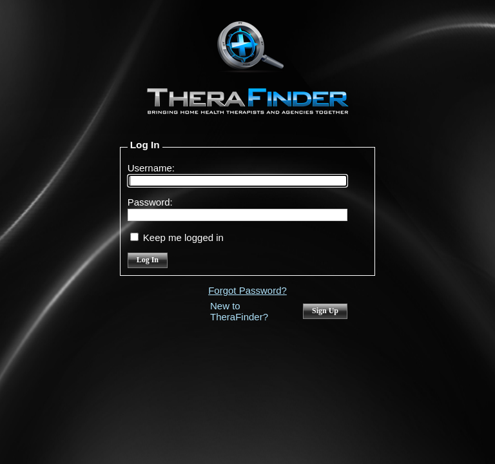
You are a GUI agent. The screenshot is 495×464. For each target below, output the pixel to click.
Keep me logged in (183, 237)
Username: (151, 167)
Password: (150, 202)
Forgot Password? (247, 290)
